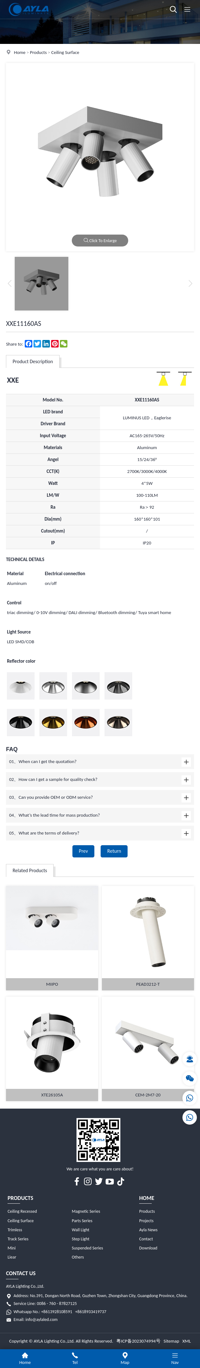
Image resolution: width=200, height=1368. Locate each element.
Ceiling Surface (65, 52)
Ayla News (148, 1230)
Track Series (18, 1239)
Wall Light (80, 1230)
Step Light (80, 1239)
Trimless (15, 1230)
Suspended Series (87, 1248)
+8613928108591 (56, 1311)
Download (148, 1248)
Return (114, 851)
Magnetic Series (86, 1211)
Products (38, 52)
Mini (12, 1248)
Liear (12, 1257)
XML (186, 1341)
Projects (146, 1220)
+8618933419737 (90, 1311)
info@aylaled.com (41, 1319)
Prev (83, 851)
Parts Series (82, 1220)
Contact (146, 1239)
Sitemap (171, 1341)
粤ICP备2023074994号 (138, 1341)
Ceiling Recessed (22, 1211)
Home (20, 52)
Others (78, 1257)
